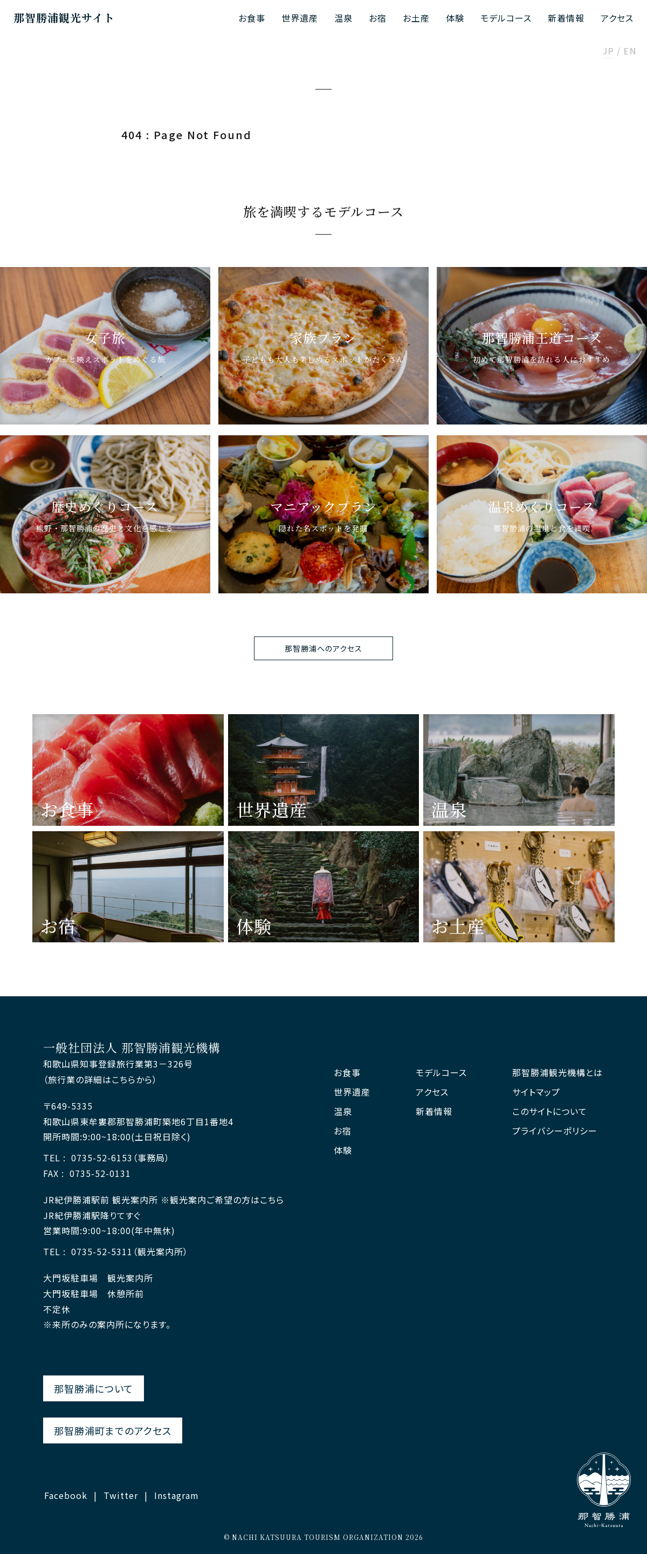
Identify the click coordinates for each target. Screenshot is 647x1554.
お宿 (378, 17)
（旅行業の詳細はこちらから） (100, 1079)
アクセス (617, 17)
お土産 (416, 17)
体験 (455, 17)
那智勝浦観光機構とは (557, 1072)
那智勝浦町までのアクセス (112, 1430)
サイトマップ (536, 1092)
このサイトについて (549, 1111)
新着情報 (566, 17)
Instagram (176, 1495)
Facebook (65, 1495)
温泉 (343, 17)
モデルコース (506, 17)
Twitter (121, 1495)
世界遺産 (299, 17)
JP (608, 51)
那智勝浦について (93, 1388)
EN (629, 51)
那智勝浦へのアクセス (323, 648)
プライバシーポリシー (554, 1131)
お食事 (251, 17)
